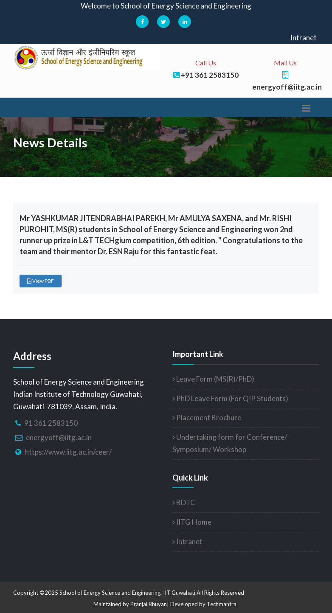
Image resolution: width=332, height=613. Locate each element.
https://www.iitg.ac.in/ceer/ (68, 451)
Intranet (303, 37)
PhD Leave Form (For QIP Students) (230, 398)
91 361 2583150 (51, 423)
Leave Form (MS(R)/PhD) (213, 378)
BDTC (183, 502)
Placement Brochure (206, 417)
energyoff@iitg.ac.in (59, 437)
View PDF (40, 281)
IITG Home (191, 521)
